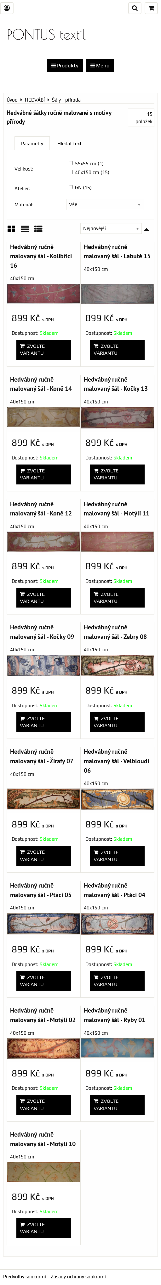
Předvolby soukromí (24, 1276)
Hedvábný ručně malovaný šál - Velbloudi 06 (116, 760)
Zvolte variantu (32, 349)
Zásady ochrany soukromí (78, 1276)
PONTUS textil (46, 34)
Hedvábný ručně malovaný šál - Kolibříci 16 (41, 256)
